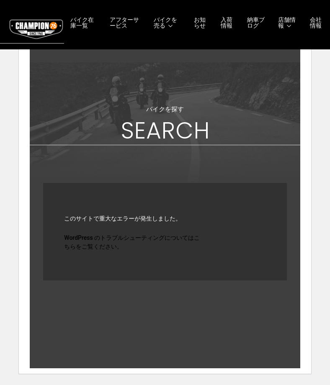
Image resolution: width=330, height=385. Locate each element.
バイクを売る (165, 22)
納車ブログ (256, 22)
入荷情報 (226, 22)
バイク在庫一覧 (82, 22)
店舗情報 (287, 22)
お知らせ (200, 22)
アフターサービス (124, 22)
